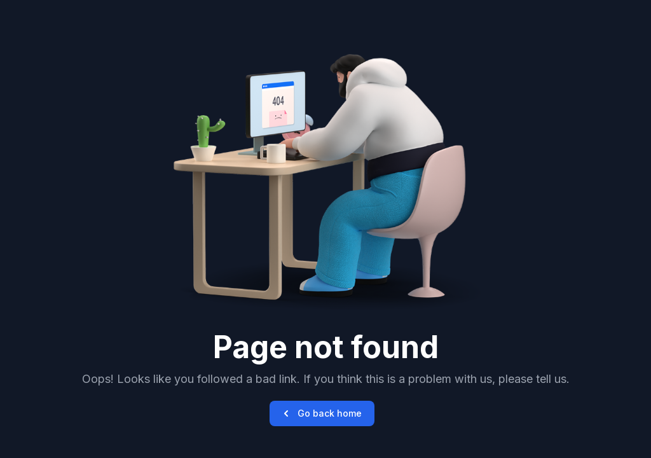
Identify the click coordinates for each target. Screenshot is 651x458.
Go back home (321, 413)
